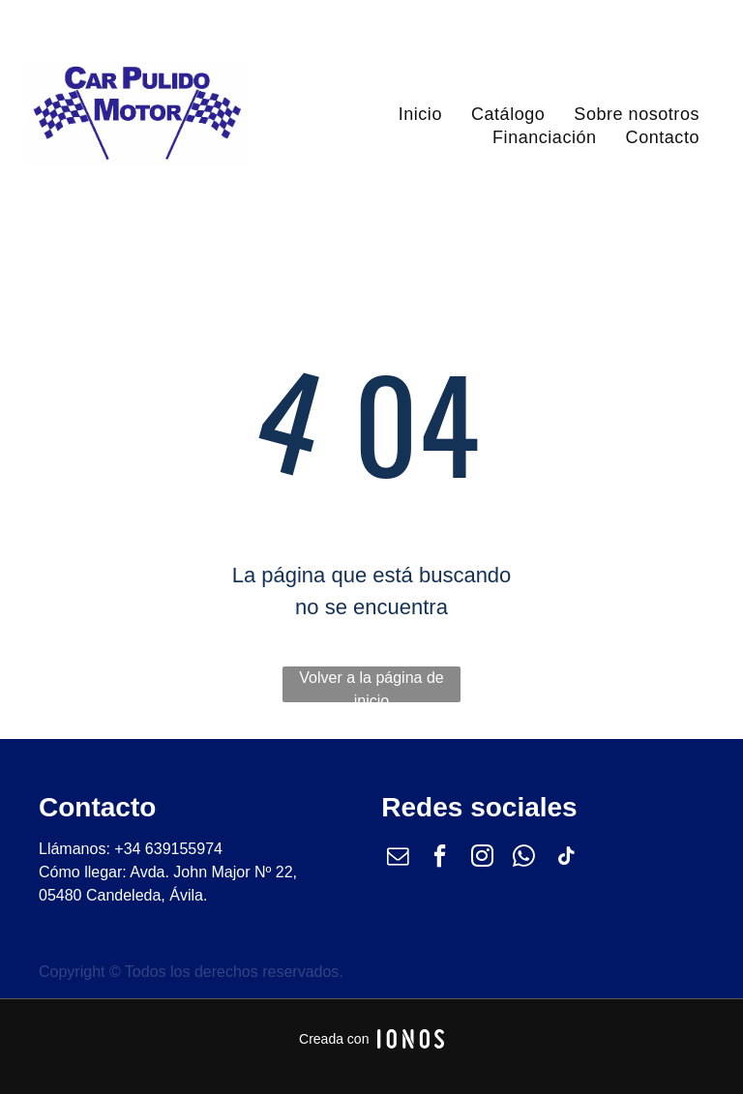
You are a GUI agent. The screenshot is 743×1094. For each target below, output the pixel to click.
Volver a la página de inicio (371, 685)
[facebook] (440, 858)
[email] (397, 858)
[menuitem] (420, 114)
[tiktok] (566, 858)
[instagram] (481, 858)
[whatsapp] (524, 858)
